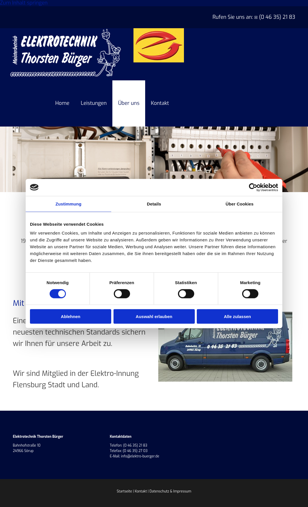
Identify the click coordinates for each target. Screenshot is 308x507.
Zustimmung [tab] (69, 203)
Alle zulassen (237, 316)
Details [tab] (154, 203)
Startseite (124, 491)
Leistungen (94, 103)
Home (62, 103)
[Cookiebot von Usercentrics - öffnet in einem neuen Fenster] (253, 187)
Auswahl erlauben (154, 316)
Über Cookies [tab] (240, 203)
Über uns (128, 103)
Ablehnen (70, 316)
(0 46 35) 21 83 (135, 445)
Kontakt (160, 103)
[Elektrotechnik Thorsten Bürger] (65, 77)
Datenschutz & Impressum (170, 491)
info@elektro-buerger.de (140, 456)
